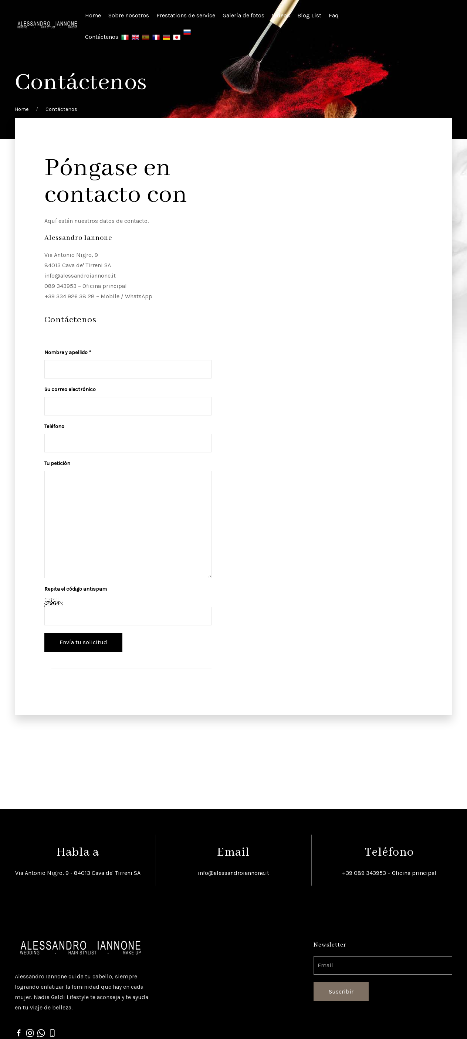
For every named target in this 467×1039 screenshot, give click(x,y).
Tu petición (57, 463)
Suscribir (341, 991)
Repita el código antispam (75, 589)
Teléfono (54, 426)
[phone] (52, 1033)
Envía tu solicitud (83, 642)
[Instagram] (30, 1033)
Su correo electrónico (70, 389)
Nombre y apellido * (67, 352)
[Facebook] (19, 1033)
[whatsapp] (41, 1033)
